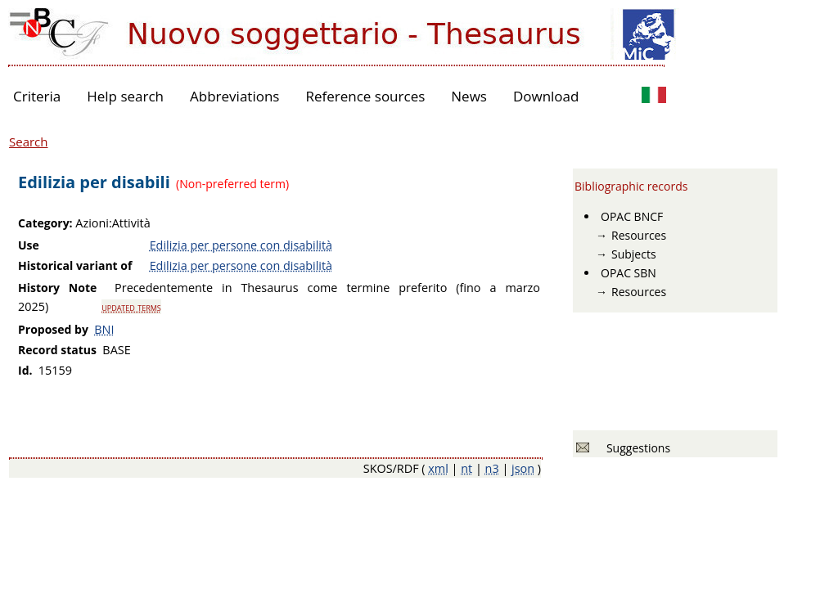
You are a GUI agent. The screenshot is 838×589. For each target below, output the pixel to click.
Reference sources (365, 96)
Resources (638, 235)
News (469, 96)
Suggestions (635, 448)
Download (546, 96)
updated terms (131, 306)
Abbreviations (234, 96)
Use (28, 245)
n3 (492, 468)
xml (438, 468)
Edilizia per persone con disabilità (241, 245)
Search (28, 141)
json (522, 468)
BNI (104, 329)
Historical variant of (75, 265)
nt (466, 468)
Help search (125, 96)
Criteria (37, 96)
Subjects (633, 254)
